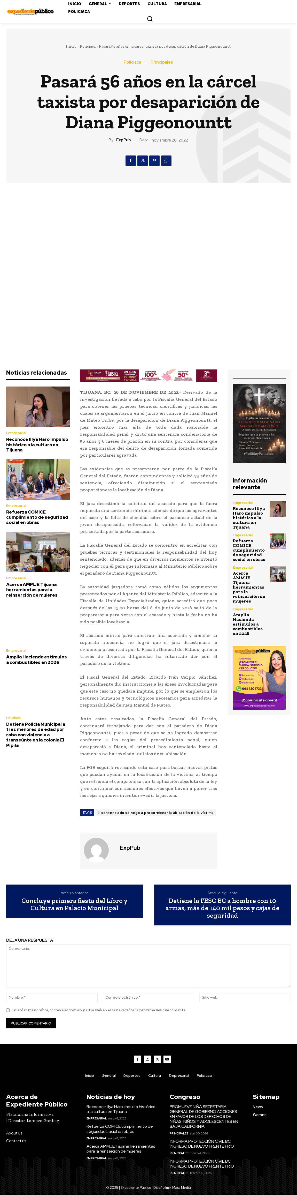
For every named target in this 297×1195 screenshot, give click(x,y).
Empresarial (16, 433)
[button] (150, 19)
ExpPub (123, 140)
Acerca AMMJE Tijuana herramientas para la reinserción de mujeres (32, 590)
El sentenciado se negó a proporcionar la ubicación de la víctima (155, 813)
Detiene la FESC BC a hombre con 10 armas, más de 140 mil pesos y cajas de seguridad (222, 908)
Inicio (71, 46)
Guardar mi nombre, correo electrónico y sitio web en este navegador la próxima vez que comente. (99, 1010)
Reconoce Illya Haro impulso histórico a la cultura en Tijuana (37, 444)
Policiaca (88, 46)
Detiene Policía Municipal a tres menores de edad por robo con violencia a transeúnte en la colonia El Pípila (35, 734)
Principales (162, 62)
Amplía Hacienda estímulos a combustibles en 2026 (36, 659)
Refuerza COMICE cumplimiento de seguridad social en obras (37, 517)
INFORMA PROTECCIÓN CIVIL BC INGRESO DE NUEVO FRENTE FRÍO (202, 1144)
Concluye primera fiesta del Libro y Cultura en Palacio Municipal (74, 904)
